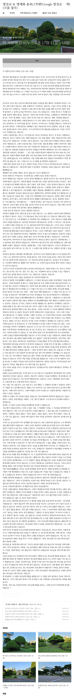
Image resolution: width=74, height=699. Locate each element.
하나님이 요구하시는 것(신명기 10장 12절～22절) (21, 608)
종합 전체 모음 (23, 604)
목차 (37, 61)
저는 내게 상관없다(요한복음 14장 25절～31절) (21, 611)
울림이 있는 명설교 (50, 12)
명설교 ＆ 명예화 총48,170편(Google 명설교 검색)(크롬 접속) (36, 4)
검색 (64, 4)
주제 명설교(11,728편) (28, 12)
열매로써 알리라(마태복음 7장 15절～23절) (19, 619)
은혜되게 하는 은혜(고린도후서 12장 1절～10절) (21, 617)
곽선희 (12, 12)
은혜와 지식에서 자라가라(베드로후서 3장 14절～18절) (23, 614)
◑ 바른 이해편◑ (11, 604)
